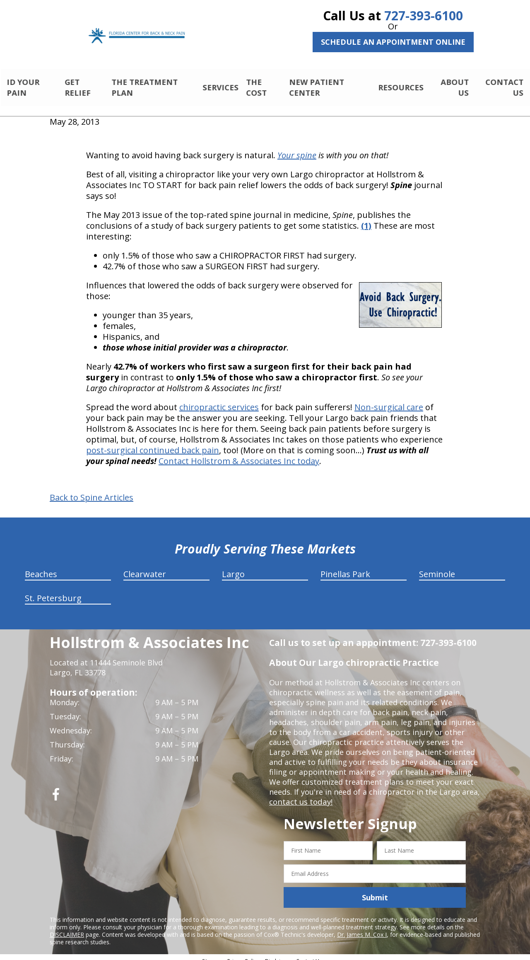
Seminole (437, 567)
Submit (375, 890)
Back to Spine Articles (91, 490)
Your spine (296, 148)
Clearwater (144, 567)
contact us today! (300, 795)
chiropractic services (219, 400)
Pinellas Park (345, 567)
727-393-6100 (423, 15)
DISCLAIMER (67, 927)
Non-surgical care (388, 400)
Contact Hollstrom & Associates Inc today (239, 453)
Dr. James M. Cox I (362, 927)
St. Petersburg (53, 591)
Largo (233, 567)
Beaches (41, 567)
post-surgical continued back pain (152, 443)
